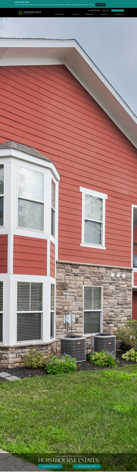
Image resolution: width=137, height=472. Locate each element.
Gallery (75, 14)
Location (104, 14)
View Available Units (87, 466)
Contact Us (119, 14)
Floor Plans (59, 14)
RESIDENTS (105, 10)
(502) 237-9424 (95, 10)
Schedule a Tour (50, 466)
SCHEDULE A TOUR (117, 10)
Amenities (89, 14)
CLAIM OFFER (100, 4)
